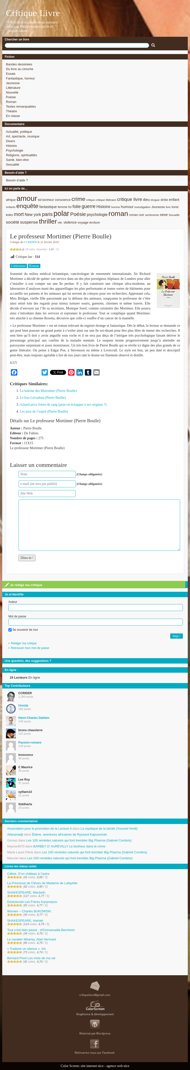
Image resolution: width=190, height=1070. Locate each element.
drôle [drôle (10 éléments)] (164, 200)
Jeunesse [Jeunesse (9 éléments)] (158, 207)
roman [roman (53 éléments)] (118, 213)
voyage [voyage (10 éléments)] (83, 222)
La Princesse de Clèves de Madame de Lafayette (42, 883)
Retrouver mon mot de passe (30, 648)
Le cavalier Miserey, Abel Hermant (31, 939)
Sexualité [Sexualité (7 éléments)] (174, 214)
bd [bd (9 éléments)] (39, 200)
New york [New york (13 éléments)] (33, 214)
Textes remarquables (21, 106)
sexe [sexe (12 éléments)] (164, 214)
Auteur (12, 602)
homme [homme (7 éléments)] (115, 207)
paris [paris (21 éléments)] (47, 214)
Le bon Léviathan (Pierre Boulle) (43, 398)
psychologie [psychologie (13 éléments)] (97, 214)
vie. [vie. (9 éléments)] (60, 222)
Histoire (11, 146)
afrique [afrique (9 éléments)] (11, 200)
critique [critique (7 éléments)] (90, 199)
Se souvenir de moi (23, 629)
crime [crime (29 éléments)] (78, 199)
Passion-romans (29, 742)
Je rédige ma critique (23, 585)
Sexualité (12, 164)
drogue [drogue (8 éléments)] (155, 199)
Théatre (11, 111)
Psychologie (14, 150)
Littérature (13, 88)
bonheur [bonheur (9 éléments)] (48, 200)
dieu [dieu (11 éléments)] (146, 200)
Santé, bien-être (17, 160)
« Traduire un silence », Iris (26, 949)
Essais (10, 74)
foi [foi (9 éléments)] (69, 207)
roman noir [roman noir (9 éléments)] (136, 215)
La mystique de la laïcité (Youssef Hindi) (109, 828)
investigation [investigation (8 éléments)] (142, 207)
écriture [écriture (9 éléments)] (94, 222)
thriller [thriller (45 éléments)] (48, 221)
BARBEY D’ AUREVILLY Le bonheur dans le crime (69, 846)
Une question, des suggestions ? (28, 661)
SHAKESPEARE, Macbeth (26, 892)
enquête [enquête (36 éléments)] (27, 206)
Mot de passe (17, 616)
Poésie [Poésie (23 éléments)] (78, 214)
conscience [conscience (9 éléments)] (63, 200)
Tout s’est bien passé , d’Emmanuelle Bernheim (41, 930)
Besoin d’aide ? (17, 180)
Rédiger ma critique (24, 643)
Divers (10, 141)
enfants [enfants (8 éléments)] (10, 207)
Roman (11, 102)
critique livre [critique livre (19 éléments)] (129, 199)
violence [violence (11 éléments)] (70, 222)
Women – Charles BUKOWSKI (29, 911)
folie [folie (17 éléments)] (76, 206)
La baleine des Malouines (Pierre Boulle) (48, 391)
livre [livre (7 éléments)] (168, 207)
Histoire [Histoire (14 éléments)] (103, 206)
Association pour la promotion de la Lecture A (39, 828)
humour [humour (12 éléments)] (127, 207)
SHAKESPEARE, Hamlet (25, 920)
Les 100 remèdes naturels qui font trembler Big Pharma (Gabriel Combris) (79, 840)
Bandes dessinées (19, 64)
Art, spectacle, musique (22, 136)
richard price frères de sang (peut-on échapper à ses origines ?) (63, 404)
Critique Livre (33, 13)
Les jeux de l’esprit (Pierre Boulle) (44, 411)
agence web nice (117, 1066)
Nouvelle (12, 92)
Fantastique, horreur (20, 78)
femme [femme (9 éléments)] (62, 207)
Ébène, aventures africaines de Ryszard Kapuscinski (69, 834)
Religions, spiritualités (21, 155)
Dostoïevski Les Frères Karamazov (32, 902)
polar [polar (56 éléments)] (61, 213)
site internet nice (92, 1066)
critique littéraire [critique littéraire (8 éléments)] (105, 199)
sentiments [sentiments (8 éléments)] (152, 214)
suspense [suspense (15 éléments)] (29, 222)
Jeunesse (13, 83)
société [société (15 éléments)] (12, 222)
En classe (13, 116)
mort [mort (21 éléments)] (19, 214)
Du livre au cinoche (19, 69)
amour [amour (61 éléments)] (27, 198)
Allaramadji (15, 834)
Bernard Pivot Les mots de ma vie (31, 958)
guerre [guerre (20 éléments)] (88, 206)
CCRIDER (30, 242)
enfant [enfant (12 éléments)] (174, 199)
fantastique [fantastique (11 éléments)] (48, 207)
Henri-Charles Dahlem (33, 718)
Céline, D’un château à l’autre (28, 874)
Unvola (23, 705)
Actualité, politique (19, 132)
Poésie (11, 97)
